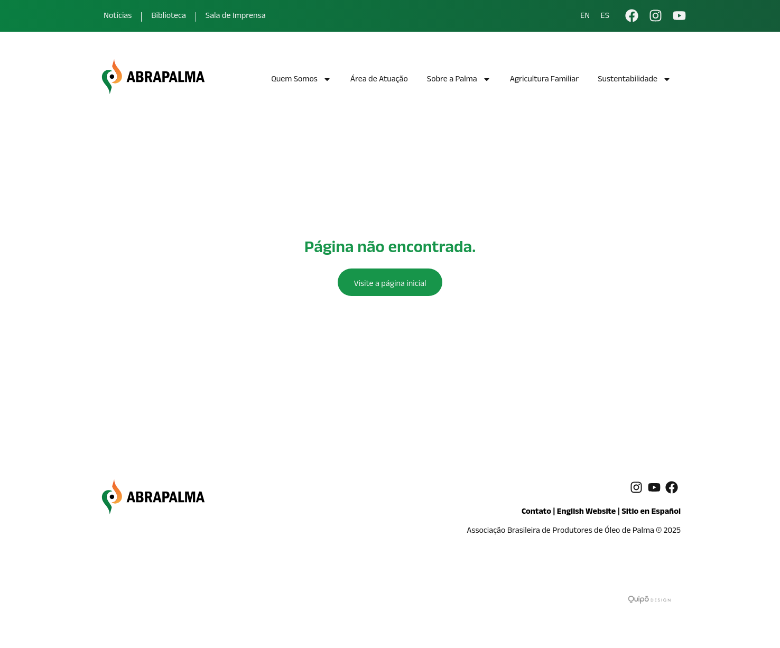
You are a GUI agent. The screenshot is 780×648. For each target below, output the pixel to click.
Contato (536, 512)
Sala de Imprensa (236, 17)
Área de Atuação (379, 80)
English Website (586, 512)
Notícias (118, 17)
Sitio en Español (651, 512)
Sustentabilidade (634, 80)
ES (604, 17)
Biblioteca (168, 17)
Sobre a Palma (459, 80)
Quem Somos (301, 80)
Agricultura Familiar (544, 80)
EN (585, 17)
